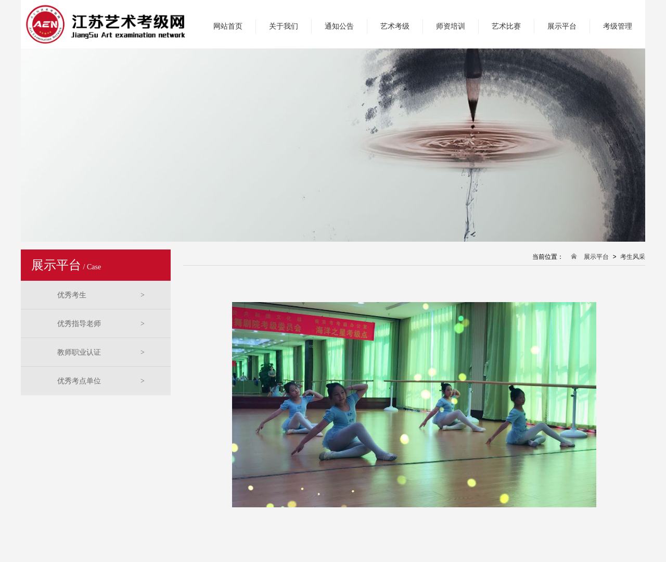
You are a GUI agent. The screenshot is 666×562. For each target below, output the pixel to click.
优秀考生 (101, 295)
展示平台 (562, 26)
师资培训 (450, 26)
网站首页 (227, 26)
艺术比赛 (506, 26)
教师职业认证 (101, 352)
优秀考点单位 (101, 381)
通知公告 (339, 26)
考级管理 (617, 26)
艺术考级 (394, 26)
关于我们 (283, 26)
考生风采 (632, 257)
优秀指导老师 (101, 323)
